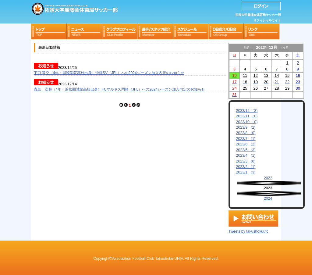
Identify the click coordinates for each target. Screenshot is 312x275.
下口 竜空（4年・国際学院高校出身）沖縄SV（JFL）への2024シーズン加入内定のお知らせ (109, 73)
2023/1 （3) (246, 172)
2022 (268, 178)
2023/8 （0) (246, 133)
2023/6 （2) (246, 144)
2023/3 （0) (246, 161)
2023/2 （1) (246, 167)
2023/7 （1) (246, 139)
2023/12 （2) (247, 111)
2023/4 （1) (246, 155)
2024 (268, 198)
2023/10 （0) (247, 122)
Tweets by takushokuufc (248, 230)
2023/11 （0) (247, 116)
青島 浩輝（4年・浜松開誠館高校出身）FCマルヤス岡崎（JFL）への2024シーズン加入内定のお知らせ (119, 89)
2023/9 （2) (246, 127)
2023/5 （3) (246, 150)
